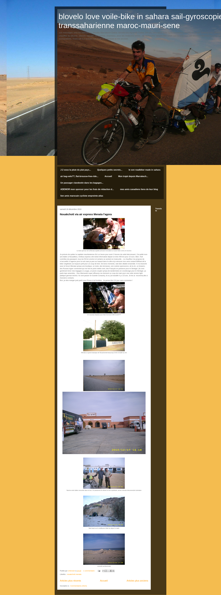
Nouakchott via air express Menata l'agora (86, 214)
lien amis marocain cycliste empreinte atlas (81, 196)
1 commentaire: (89, 571)
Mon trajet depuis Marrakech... (133, 176)
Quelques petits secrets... (109, 170)
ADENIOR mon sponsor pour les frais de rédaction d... (87, 189)
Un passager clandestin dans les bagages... (81, 183)
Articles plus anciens (137, 580)
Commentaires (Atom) (78, 586)
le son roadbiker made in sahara (144, 170)
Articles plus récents (70, 580)
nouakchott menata (74, 574)
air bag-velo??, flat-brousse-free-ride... (79, 176)
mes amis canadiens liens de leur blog (139, 189)
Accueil (108, 176)
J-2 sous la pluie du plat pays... (75, 170)
